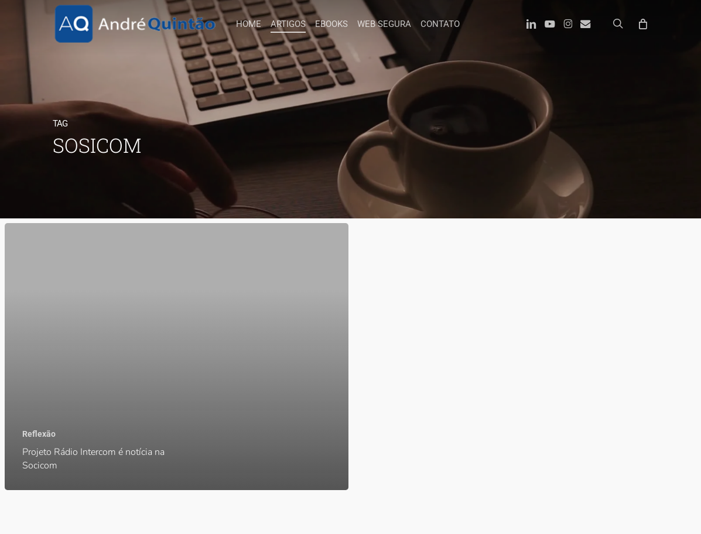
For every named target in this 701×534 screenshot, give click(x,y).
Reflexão (39, 434)
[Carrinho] (642, 23)
